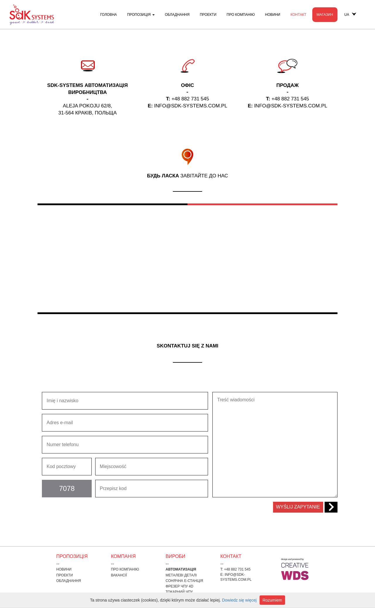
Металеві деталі (181, 575)
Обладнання (177, 15)
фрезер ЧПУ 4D (179, 586)
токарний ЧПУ (179, 592)
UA (350, 15)
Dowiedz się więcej (239, 600)
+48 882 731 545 (190, 99)
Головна (108, 15)
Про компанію (241, 15)
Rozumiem (272, 600)
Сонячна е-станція (184, 581)
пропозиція (141, 15)
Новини (272, 15)
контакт (298, 15)
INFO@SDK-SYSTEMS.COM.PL (190, 106)
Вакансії (119, 575)
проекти (208, 15)
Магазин (325, 15)
